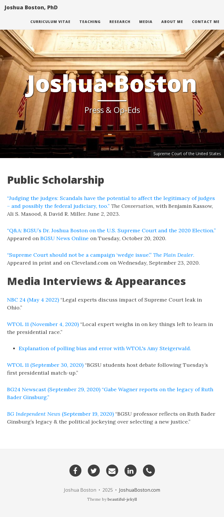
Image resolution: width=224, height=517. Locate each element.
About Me (172, 27)
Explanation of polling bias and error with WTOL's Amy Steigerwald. (105, 348)
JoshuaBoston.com (139, 490)
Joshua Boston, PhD (31, 13)
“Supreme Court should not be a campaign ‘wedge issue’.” (79, 255)
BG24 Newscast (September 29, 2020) (53, 389)
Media (146, 27)
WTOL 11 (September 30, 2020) (45, 365)
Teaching (90, 27)
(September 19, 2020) (60, 413)
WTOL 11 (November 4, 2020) (43, 324)
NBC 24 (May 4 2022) (33, 299)
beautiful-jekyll (122, 499)
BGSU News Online (64, 238)
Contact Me (206, 27)
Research (119, 27)
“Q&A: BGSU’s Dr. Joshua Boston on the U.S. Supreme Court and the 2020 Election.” (111, 230)
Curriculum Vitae (50, 27)
